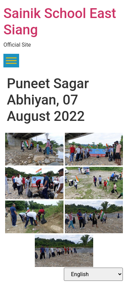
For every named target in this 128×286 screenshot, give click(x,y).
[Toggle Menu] (11, 61)
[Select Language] (93, 274)
